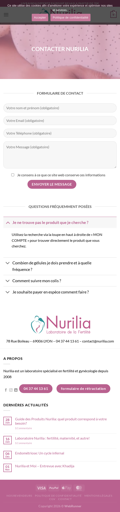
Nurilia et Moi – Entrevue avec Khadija (44, 466)
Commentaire (23, 428)
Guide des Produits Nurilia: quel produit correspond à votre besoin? (61, 421)
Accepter (40, 17)
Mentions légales (98, 495)
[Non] (114, 13)
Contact (65, 499)
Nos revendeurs (19, 495)
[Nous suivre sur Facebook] (6, 390)
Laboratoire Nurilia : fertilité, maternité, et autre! (52, 438)
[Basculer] (7, 222)
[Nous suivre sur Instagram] (11, 390)
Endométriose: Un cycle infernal (39, 453)
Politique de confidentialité (58, 495)
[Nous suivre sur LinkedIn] (16, 390)
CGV (52, 499)
